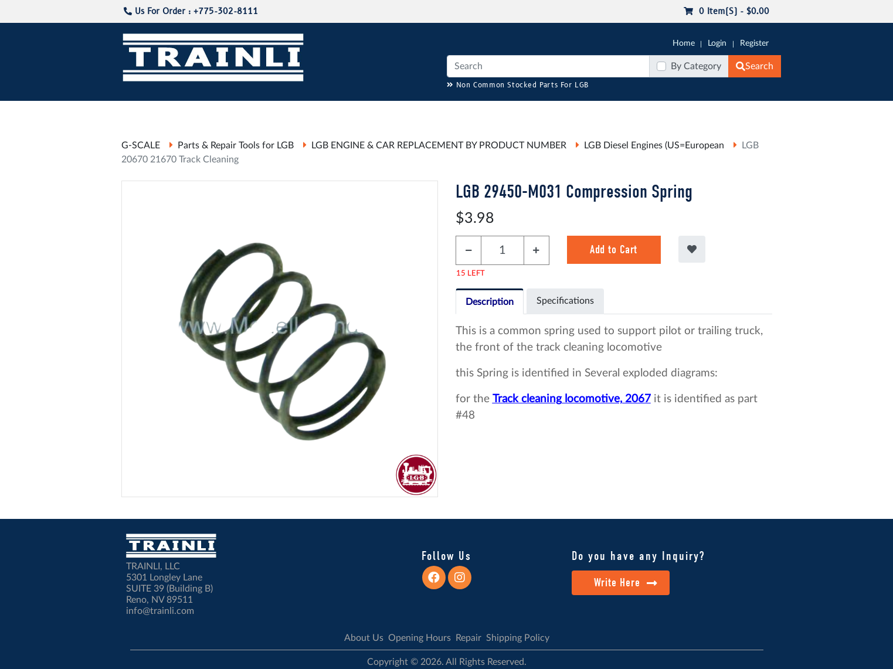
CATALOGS (196, 112)
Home (684, 43)
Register (754, 43)
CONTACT (751, 112)
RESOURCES (361, 112)
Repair (468, 638)
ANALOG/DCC (423, 112)
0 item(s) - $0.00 (726, 11)
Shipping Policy (517, 638)
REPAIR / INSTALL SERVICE (511, 112)
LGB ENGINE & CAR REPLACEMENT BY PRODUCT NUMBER (438, 145)
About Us (363, 638)
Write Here (626, 582)
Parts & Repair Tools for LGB (236, 145)
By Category (696, 66)
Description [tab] (490, 302)
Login (717, 43)
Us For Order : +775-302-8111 (191, 11)
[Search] (548, 66)
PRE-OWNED (599, 112)
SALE (645, 112)
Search (754, 66)
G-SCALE (139, 112)
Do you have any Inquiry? (638, 556)
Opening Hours (419, 638)
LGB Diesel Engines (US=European (654, 145)
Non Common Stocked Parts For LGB (518, 85)
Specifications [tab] (565, 300)
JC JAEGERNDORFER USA (277, 112)
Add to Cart (613, 249)
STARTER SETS (693, 112)
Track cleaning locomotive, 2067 (572, 399)
